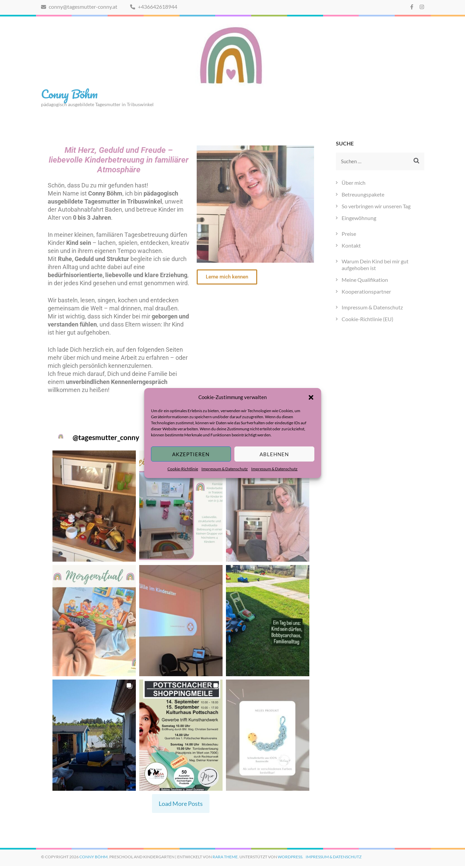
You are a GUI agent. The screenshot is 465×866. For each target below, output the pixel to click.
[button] (311, 397)
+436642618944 (153, 6)
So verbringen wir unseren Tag (376, 206)
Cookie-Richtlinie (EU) (367, 319)
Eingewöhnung (359, 218)
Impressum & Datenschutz (224, 468)
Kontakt (351, 245)
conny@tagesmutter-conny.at (79, 6)
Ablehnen (274, 454)
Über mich (353, 182)
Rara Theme (225, 856)
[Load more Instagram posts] (180, 803)
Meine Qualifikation (365, 279)
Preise (349, 233)
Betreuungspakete (363, 194)
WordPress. (290, 856)
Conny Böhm (69, 93)
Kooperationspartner (366, 291)
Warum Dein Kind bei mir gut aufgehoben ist (375, 264)
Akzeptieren (190, 454)
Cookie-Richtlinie (182, 468)
